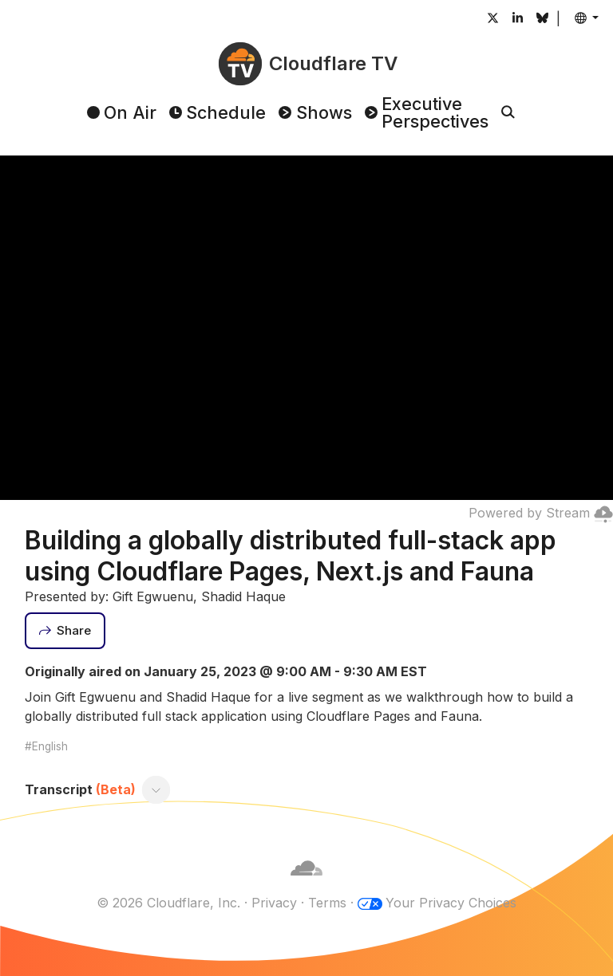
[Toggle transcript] (155, 790)
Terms (327, 903)
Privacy (274, 903)
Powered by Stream (541, 513)
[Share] (65, 630)
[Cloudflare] (306, 883)
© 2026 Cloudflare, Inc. (168, 903)
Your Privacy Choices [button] (451, 903)
